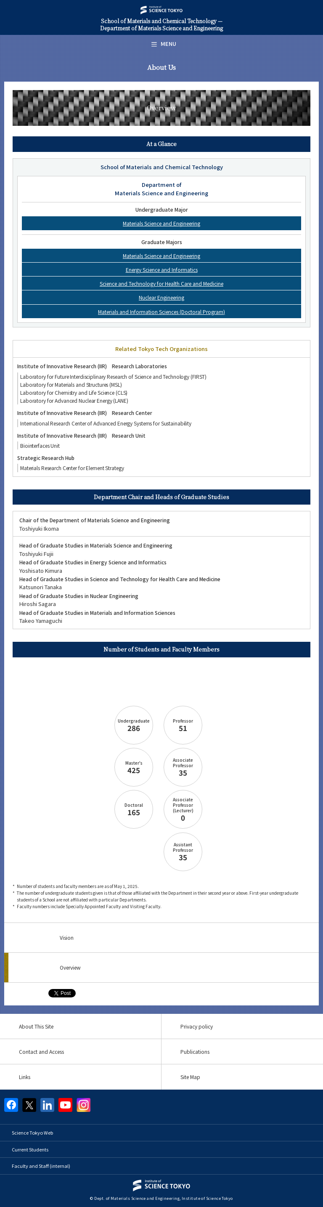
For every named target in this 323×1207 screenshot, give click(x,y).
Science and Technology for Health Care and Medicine (161, 283)
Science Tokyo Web (32, 1132)
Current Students (30, 1149)
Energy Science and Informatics (162, 269)
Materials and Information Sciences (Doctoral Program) (161, 311)
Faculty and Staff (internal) (41, 1165)
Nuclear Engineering (161, 297)
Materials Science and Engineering (161, 223)
